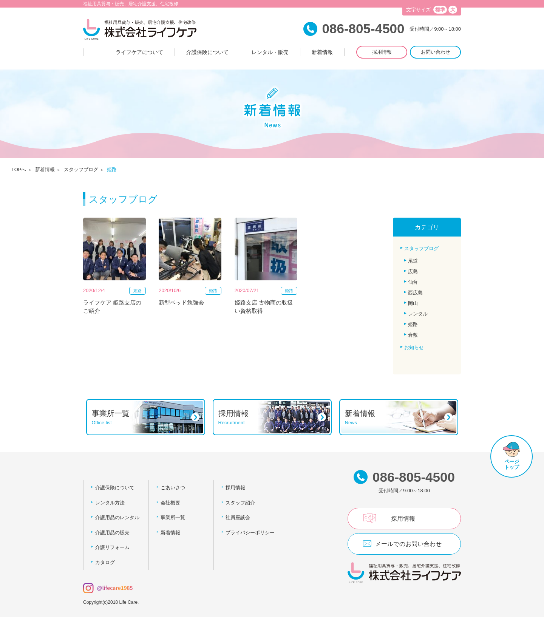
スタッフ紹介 (240, 503)
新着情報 (322, 52)
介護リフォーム (112, 547)
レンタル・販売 (270, 52)
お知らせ (414, 347)
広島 (413, 271)
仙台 (413, 282)
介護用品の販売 (112, 532)
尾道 (413, 261)
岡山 (413, 303)
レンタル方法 (110, 503)
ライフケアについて (139, 52)
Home (93, 52)
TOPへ (18, 169)
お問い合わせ (435, 52)
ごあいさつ (173, 487)
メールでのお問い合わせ (408, 544)
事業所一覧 (173, 517)
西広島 (415, 292)
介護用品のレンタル (117, 517)
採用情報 (382, 52)
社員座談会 (238, 517)
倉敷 (413, 335)
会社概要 (170, 503)
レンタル (418, 314)
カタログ (105, 562)
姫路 (413, 324)
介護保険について (207, 52)
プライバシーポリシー (250, 532)
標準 (440, 9)
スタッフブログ (81, 169)
